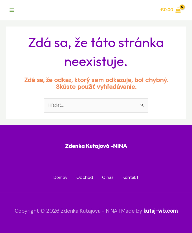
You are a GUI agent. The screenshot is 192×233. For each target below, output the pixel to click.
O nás (108, 177)
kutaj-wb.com (161, 210)
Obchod (84, 177)
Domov (60, 177)
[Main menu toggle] (11, 10)
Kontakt (130, 177)
